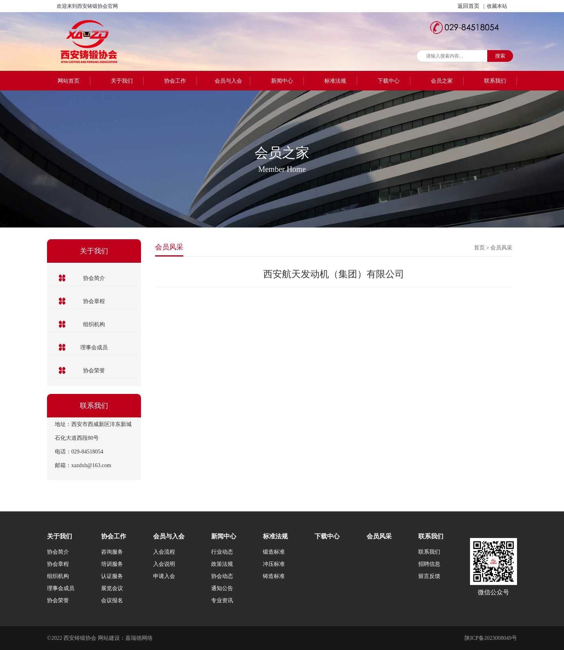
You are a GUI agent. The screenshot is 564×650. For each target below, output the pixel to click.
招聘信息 (429, 564)
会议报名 (112, 600)
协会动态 (222, 576)
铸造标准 (274, 576)
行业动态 (222, 552)
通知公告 (222, 588)
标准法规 (335, 81)
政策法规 (222, 564)
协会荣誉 (94, 371)
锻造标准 (274, 552)
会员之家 (442, 81)
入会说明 (164, 564)
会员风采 (501, 248)
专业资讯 (222, 600)
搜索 (500, 56)
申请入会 (164, 576)
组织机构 (94, 324)
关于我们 (122, 81)
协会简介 (94, 278)
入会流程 (164, 552)
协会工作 (175, 81)
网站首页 (69, 81)
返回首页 (468, 6)
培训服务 (112, 564)
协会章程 (94, 301)
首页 (479, 248)
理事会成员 (94, 347)
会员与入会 (228, 81)
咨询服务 (112, 552)
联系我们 (495, 81)
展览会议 (112, 588)
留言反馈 (429, 576)
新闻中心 (282, 81)
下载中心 (389, 81)
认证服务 (112, 576)
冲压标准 (274, 564)
